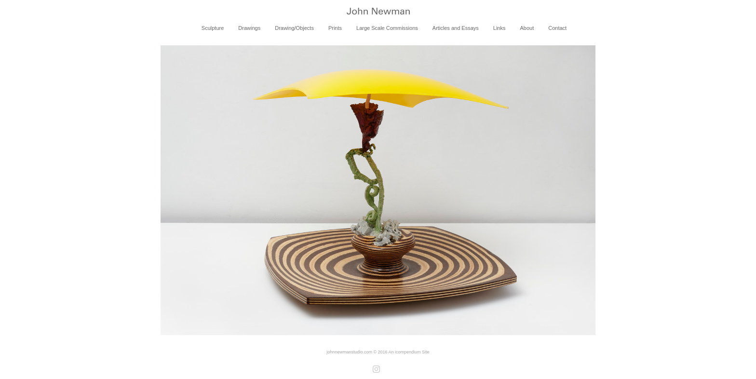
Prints (335, 28)
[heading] (378, 11)
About (527, 28)
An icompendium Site (409, 352)
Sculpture (213, 28)
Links (499, 28)
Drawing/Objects (294, 28)
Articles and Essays (455, 28)
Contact (557, 28)
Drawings (249, 28)
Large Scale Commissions (387, 28)
